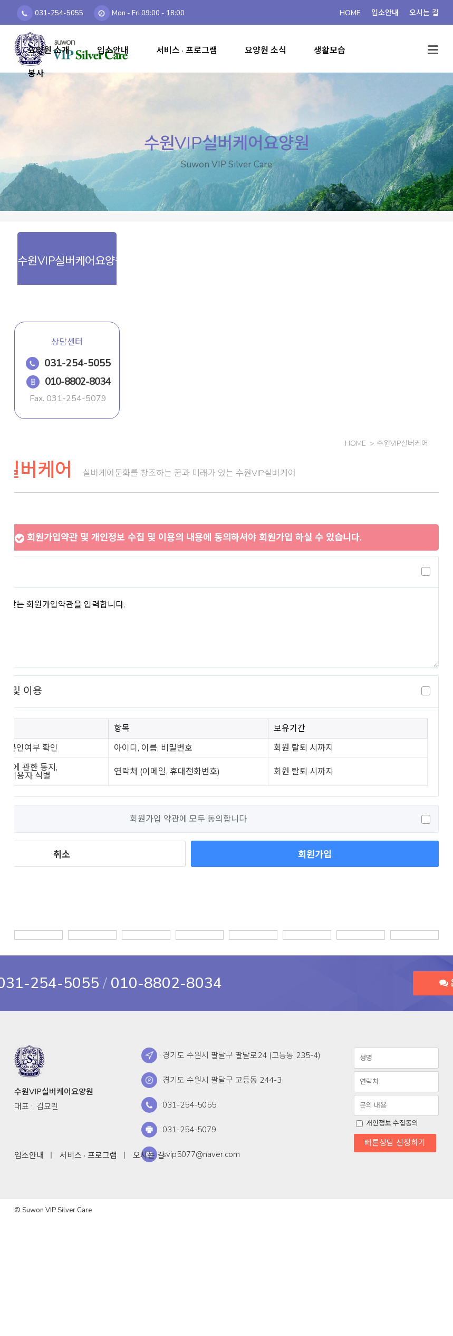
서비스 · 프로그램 (186, 50)
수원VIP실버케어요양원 (29, 1061)
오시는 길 (149, 1155)
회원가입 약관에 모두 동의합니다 (188, 819)
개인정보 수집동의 (391, 1123)
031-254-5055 (77, 363)
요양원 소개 (49, 50)
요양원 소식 (265, 50)
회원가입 (315, 854)
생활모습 (329, 50)
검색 (409, 46)
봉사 (36, 73)
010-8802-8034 (78, 381)
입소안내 (113, 50)
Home (355, 443)
